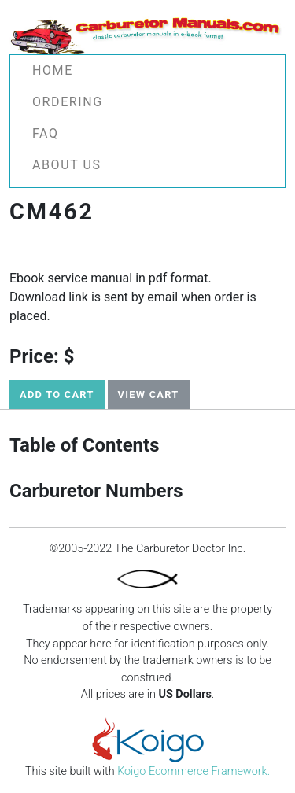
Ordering (67, 101)
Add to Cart (57, 394)
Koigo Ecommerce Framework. (193, 771)
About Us (66, 164)
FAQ (45, 133)
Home (52, 70)
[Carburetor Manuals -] (147, 33)
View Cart (148, 394)
